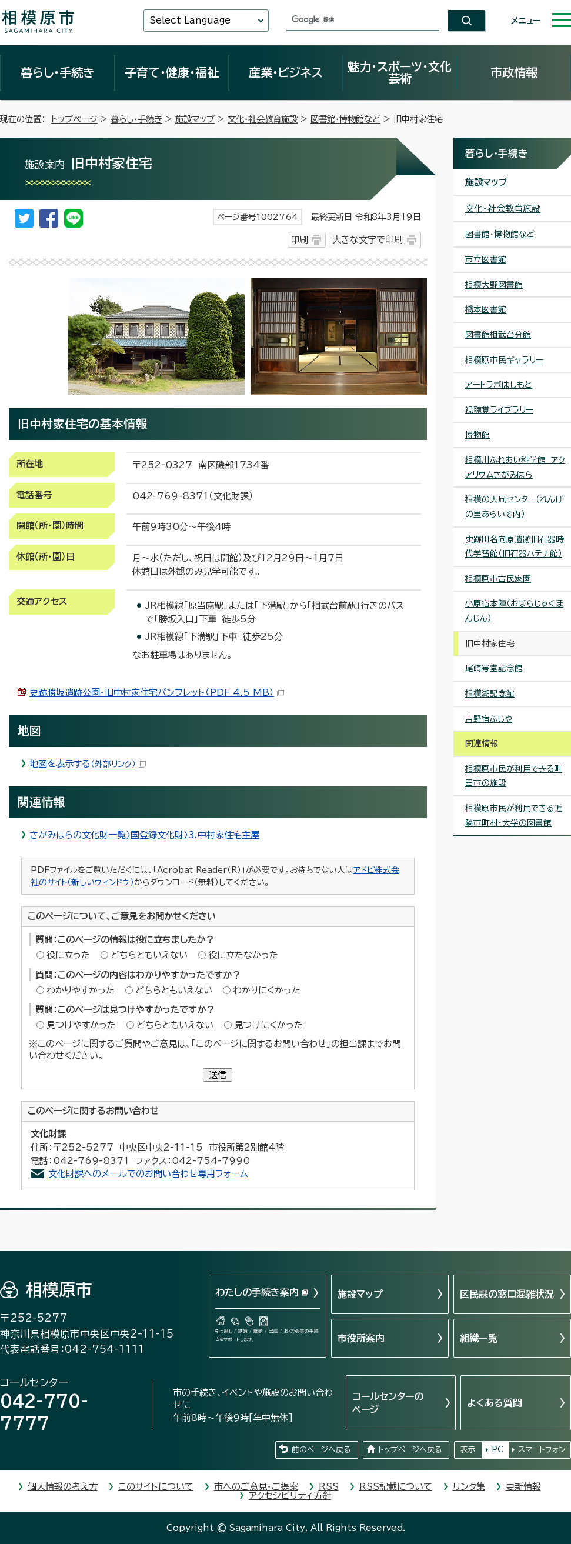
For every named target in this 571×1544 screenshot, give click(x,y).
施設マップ (195, 119)
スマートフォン (542, 1449)
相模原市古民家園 (498, 579)
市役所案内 (361, 1338)
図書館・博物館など (345, 119)
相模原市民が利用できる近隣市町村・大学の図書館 (513, 815)
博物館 (477, 435)
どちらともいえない (149, 955)
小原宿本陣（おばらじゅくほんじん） (514, 610)
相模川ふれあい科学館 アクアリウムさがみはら (515, 467)
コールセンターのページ (387, 1403)
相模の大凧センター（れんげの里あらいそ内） (514, 506)
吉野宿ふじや (488, 719)
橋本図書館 (485, 309)
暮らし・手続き (58, 72)
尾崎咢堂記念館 (494, 668)
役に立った (68, 955)
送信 (217, 1075)
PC (497, 1449)
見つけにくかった (268, 1025)
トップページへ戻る (410, 1449)
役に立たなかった (243, 955)
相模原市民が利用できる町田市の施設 (513, 776)
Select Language (190, 20)
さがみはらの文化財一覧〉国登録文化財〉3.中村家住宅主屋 (144, 835)
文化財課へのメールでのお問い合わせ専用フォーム (148, 1173)
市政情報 (513, 72)
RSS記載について (395, 1486)
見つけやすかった (81, 1025)
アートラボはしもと (498, 385)
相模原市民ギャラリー (504, 360)
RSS (329, 1486)
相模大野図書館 (494, 285)
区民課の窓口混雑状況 (507, 1294)
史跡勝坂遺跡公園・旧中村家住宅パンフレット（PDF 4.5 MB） (156, 692)
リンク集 (469, 1486)
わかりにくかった (266, 990)
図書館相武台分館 (498, 335)
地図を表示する (87, 763)
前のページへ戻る (321, 1449)
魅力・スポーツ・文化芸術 (400, 72)
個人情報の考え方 (63, 1486)
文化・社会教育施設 (263, 119)
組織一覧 (478, 1338)
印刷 (299, 239)
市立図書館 (485, 259)
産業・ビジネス (286, 72)
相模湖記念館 (490, 693)
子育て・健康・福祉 (172, 72)
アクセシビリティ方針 (290, 1495)
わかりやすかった (80, 990)
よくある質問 (494, 1403)
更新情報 (523, 1486)
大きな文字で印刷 (367, 239)
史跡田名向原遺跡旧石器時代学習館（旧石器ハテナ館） (514, 546)
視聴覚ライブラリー (499, 410)
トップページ (74, 119)
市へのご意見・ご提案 (256, 1486)
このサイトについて (155, 1486)
